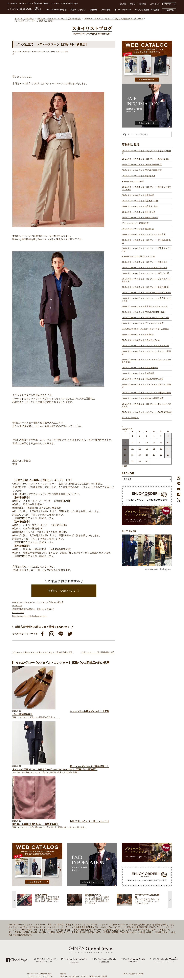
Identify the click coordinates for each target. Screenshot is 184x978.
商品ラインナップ (78, 10)
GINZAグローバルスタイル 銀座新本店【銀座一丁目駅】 (80, 884)
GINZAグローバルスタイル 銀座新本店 (138, 195)
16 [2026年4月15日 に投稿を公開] (140, 449)
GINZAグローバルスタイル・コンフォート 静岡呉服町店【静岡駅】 (84, 920)
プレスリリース (128, 879)
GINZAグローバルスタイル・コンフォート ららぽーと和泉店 (146, 352)
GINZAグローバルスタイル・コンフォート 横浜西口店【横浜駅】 (83, 910)
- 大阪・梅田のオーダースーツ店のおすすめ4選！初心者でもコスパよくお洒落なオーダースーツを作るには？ (139, 930)
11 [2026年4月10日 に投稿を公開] (154, 442)
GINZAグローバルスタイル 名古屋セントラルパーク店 (144, 306)
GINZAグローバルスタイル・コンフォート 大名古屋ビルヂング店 (146, 299)
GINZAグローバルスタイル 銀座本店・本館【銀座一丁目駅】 (81, 887)
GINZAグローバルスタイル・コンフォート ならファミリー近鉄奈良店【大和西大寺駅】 (91, 951)
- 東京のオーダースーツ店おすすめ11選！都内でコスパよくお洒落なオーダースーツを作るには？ (139, 922)
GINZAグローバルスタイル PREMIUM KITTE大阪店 (143, 312)
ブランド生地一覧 (33, 891)
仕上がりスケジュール (35, 879)
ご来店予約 (169, 10)
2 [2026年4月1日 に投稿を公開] (139, 436)
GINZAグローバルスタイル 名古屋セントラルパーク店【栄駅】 (82, 928)
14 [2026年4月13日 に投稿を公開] (125, 449)
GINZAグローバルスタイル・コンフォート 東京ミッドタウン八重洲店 (146, 188)
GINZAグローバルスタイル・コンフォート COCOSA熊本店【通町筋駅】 (85, 970)
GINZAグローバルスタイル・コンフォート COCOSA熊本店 (147, 412)
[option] (42, 789)
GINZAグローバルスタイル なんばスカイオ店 (141, 340)
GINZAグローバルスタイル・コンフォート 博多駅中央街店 (146, 393)
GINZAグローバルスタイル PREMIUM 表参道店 (142, 170)
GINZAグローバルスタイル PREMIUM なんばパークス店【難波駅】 (84, 933)
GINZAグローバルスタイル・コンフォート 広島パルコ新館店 (146, 385)
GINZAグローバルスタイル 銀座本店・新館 (140, 206)
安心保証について (33, 881)
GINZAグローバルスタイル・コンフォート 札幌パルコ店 (145, 159)
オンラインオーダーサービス (37, 884)
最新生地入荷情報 (33, 889)
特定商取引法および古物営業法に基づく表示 (139, 886)
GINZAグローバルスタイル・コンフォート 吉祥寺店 (143, 234)
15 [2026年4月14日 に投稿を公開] (132, 449)
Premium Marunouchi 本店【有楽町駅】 (74, 879)
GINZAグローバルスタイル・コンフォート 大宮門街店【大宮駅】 (83, 913)
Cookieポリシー (128, 884)
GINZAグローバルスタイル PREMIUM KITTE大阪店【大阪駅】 (82, 931)
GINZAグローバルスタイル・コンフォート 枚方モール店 (145, 346)
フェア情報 (105, 10)
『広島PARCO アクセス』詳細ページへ (32, 518)
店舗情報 (93, 10)
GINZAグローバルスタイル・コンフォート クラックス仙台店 (146, 152)
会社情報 (122, 4)
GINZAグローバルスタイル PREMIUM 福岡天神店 (142, 398)
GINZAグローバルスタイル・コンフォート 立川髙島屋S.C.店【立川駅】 (85, 902)
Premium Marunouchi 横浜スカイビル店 (138, 256)
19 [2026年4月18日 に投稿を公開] (161, 449)
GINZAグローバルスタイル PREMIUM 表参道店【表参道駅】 (81, 874)
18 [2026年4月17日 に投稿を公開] (154, 449)
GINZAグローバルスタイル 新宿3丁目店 (138, 176)
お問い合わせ (155, 4)
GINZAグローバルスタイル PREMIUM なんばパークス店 (145, 318)
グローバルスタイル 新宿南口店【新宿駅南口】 (76, 894)
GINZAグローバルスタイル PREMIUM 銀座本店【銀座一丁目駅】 (83, 871)
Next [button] (170, 789)
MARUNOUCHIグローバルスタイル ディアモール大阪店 (145, 329)
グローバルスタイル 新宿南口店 (135, 223)
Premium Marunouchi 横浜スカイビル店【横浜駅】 (78, 907)
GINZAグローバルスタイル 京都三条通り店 (140, 368)
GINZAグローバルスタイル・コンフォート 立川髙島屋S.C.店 (146, 241)
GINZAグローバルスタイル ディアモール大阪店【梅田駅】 (80, 938)
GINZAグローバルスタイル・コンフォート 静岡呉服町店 (145, 287)
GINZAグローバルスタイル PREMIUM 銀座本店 (142, 164)
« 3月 (124, 466)
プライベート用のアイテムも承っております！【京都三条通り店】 (42, 652)
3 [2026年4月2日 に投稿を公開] (146, 436)
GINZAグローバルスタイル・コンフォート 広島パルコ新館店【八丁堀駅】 (86, 959)
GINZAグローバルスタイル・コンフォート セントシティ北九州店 (146, 405)
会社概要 (126, 873)
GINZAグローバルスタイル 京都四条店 (138, 373)
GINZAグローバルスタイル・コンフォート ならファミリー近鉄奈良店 (146, 360)
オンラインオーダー (122, 10)
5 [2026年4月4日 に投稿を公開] (160, 436)
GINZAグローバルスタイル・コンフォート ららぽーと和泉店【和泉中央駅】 (87, 949)
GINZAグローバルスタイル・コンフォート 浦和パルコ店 (145, 273)
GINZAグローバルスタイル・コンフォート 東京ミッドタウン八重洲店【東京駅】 (88, 882)
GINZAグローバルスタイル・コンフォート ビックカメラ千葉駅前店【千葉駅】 (88, 918)
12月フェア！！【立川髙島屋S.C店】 (98, 652)
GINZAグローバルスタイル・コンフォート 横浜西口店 (144, 262)
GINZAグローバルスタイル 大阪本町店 (138, 334)
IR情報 (132, 4)
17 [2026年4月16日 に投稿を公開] (147, 449)
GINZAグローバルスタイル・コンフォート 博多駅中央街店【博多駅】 (84, 964)
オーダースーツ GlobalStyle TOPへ (39, 863)
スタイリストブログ (34, 869)
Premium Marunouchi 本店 (133, 181)
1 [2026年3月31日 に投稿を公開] (132, 436)
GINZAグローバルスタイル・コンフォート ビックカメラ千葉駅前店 (146, 280)
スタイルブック (32, 894)
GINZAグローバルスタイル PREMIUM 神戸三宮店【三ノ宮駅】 (82, 957)
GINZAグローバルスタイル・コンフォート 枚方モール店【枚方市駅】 (84, 946)
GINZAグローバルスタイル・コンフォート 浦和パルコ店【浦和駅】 (84, 915)
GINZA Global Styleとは (56, 10)
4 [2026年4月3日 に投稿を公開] (153, 436)
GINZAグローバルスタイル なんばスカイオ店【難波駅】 (80, 944)
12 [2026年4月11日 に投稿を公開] (161, 442)
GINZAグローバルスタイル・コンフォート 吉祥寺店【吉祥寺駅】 (83, 900)
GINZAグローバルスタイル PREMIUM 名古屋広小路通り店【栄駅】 (84, 923)
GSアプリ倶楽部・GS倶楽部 (147, 10)
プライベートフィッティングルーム (40, 866)
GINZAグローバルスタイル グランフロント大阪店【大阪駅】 (81, 936)
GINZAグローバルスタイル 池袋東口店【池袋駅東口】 (79, 897)
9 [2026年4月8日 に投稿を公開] (139, 442)
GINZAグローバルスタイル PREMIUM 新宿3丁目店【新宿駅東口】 (83, 876)
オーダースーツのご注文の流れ (38, 876)
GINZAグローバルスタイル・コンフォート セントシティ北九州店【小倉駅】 (87, 967)
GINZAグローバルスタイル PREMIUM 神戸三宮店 (142, 379)
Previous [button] (14, 789)
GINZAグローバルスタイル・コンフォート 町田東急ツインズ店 (146, 249)
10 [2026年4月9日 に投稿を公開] (147, 442)
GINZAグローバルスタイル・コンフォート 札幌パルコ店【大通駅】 (84, 866)
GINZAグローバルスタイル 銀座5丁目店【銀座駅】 (78, 889)
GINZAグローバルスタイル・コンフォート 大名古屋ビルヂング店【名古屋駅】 (88, 926)
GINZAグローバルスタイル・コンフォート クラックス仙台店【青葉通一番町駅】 (88, 869)
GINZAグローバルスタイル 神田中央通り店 (140, 218)
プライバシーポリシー (131, 881)
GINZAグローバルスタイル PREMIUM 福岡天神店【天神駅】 (81, 962)
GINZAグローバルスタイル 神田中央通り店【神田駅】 (79, 892)
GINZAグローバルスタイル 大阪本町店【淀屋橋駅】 (78, 941)
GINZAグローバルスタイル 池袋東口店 (138, 229)
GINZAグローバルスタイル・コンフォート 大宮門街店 (144, 268)
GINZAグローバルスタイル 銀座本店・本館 (140, 201)
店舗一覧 (63, 863)
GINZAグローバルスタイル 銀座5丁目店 (138, 212)
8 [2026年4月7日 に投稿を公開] (132, 442)
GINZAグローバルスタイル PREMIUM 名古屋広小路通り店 (146, 293)
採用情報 (142, 4)
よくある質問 (128, 868)
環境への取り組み (129, 889)
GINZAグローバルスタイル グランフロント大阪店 (142, 323)
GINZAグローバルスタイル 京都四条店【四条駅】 (77, 954)
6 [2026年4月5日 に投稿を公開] (167, 436)
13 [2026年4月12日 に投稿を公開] (168, 442)
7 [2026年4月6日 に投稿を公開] (125, 442)
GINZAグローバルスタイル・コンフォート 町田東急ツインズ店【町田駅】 (86, 905)
